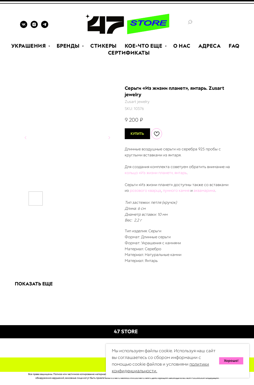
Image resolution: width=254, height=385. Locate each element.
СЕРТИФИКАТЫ (129, 52)
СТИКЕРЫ (103, 45)
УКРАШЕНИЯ (29, 45)
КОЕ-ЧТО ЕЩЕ (144, 45)
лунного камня (176, 190)
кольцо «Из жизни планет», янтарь (156, 172)
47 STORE (126, 331)
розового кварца (145, 190)
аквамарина (204, 190)
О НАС (181, 45)
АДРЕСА (209, 45)
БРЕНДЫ (69, 45)
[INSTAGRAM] (34, 27)
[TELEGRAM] (44, 27)
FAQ (234, 45)
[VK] (23, 27)
